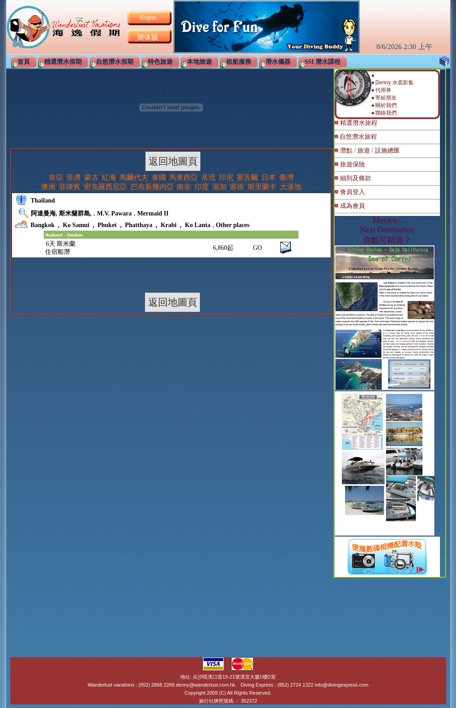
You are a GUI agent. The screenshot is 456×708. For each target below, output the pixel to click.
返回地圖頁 (172, 161)
